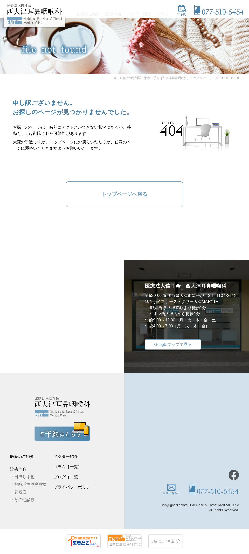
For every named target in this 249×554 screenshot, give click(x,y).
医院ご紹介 (92, 12)
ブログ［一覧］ (67, 477)
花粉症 (20, 492)
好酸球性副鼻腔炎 (30, 484)
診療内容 (116, 12)
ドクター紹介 (140, 12)
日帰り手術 (24, 476)
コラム (163, 12)
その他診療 (24, 499)
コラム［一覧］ (67, 467)
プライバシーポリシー (73, 487)
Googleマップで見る (173, 344)
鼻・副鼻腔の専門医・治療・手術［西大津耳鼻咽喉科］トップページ (161, 78)
